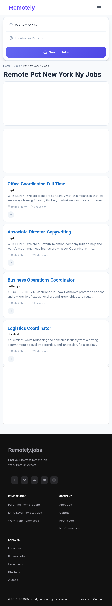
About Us (65, 504)
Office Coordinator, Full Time (36, 183)
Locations (14, 548)
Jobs (17, 66)
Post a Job (66, 520)
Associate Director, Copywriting (39, 232)
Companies (16, 564)
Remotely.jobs (25, 450)
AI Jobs (13, 580)
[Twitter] (24, 480)
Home (7, 66)
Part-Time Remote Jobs (24, 504)
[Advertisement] (56, 103)
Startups (14, 572)
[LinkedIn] (34, 480)
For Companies (69, 528)
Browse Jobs (16, 556)
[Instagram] (54, 480)
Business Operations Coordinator (41, 280)
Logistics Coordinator (29, 328)
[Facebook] (14, 480)
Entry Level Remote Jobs (25, 512)
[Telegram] (44, 480)
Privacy (84, 599)
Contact (65, 512)
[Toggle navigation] (99, 7)
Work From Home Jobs (23, 520)
